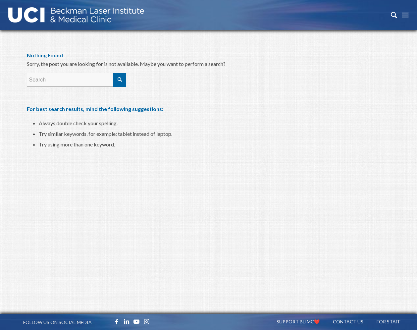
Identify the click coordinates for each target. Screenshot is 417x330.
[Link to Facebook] (117, 321)
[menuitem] (390, 15)
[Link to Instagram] (146, 321)
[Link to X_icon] (107, 321)
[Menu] (405, 15)
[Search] (390, 15)
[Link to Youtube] (136, 321)
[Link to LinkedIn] (126, 321)
